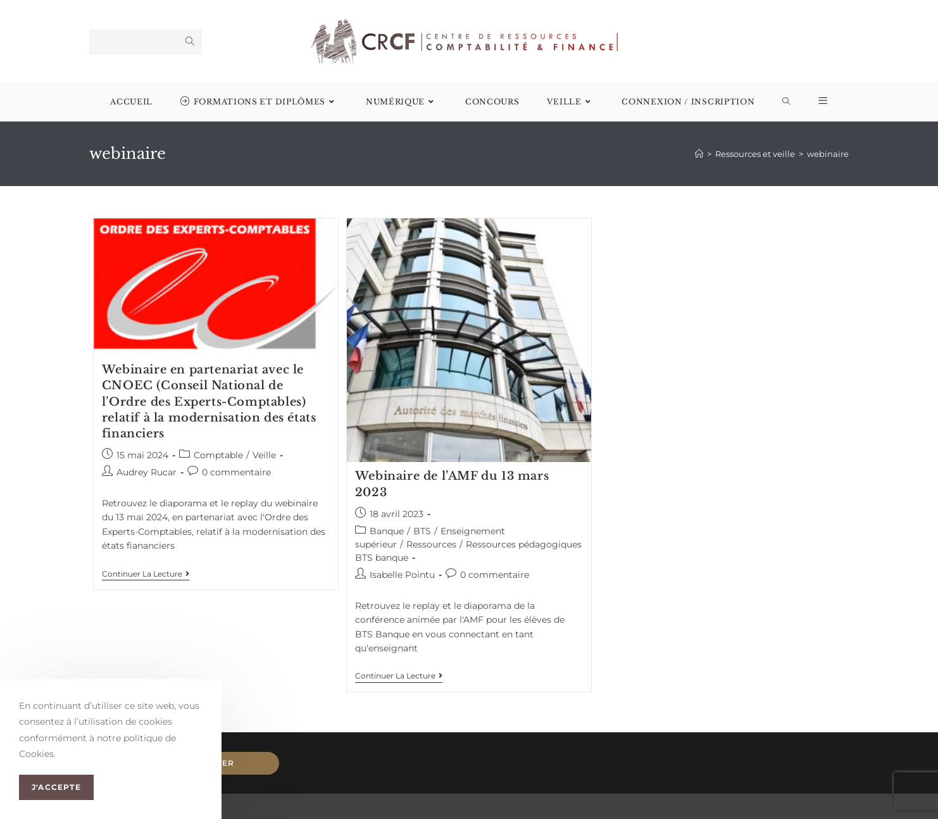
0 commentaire (236, 472)
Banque (387, 531)
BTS (422, 531)
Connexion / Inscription (688, 101)
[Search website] (786, 102)
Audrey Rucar (146, 472)
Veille (264, 455)
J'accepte (56, 787)
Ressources (431, 544)
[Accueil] (699, 154)
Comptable (218, 455)
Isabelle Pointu (402, 574)
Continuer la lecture (145, 574)
